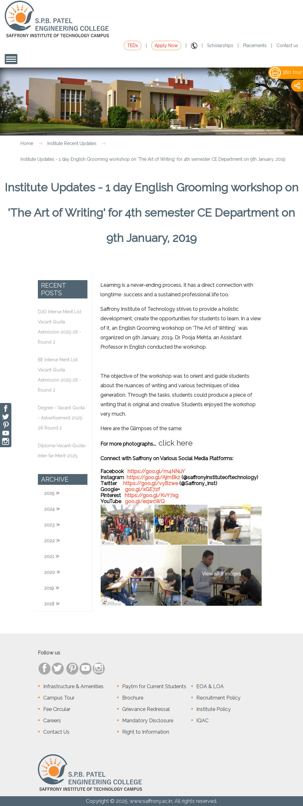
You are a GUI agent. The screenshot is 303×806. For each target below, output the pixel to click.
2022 (49, 540)
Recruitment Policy (218, 698)
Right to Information (145, 732)
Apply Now (166, 45)
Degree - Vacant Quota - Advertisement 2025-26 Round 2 (61, 417)
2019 (49, 588)
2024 (49, 509)
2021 (49, 556)
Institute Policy (213, 709)
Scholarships (220, 45)
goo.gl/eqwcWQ (145, 501)
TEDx (132, 45)
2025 (49, 493)
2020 (49, 572)
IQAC (202, 721)
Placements (255, 45)
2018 (49, 603)
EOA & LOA (210, 686)
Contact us (287, 45)
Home (27, 143)
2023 (49, 524)
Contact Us (56, 732)
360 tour (286, 72)
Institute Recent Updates (72, 143)
